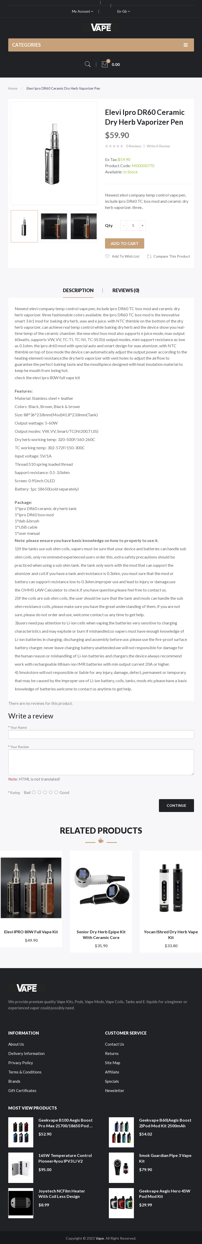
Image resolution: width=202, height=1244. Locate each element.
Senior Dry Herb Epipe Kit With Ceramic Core (101, 934)
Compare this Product (171, 256)
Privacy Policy (20, 1062)
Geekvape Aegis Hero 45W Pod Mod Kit (164, 1193)
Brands (14, 1081)
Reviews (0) (125, 290)
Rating (15, 793)
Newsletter (114, 1090)
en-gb (123, 11)
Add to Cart (125, 243)
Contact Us (114, 1044)
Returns (112, 1053)
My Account (82, 11)
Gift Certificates (22, 1090)
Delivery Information (26, 1053)
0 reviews (133, 146)
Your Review (19, 747)
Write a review (158, 146)
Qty (109, 225)
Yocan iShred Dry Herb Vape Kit (171, 934)
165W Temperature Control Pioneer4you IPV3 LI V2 (65, 1158)
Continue (176, 805)
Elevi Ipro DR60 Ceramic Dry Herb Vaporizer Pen (63, 88)
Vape (100, 1238)
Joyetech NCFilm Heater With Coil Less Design (61, 1193)
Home (12, 88)
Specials (112, 1081)
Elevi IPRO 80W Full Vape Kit (31, 931)
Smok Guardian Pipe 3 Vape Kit (165, 1158)
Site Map (112, 1062)
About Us (16, 1044)
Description (78, 290)
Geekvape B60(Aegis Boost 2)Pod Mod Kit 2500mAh (165, 1123)
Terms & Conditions (25, 1072)
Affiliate (112, 1072)
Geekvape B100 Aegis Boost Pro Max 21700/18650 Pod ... (65, 1123)
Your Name (18, 727)
